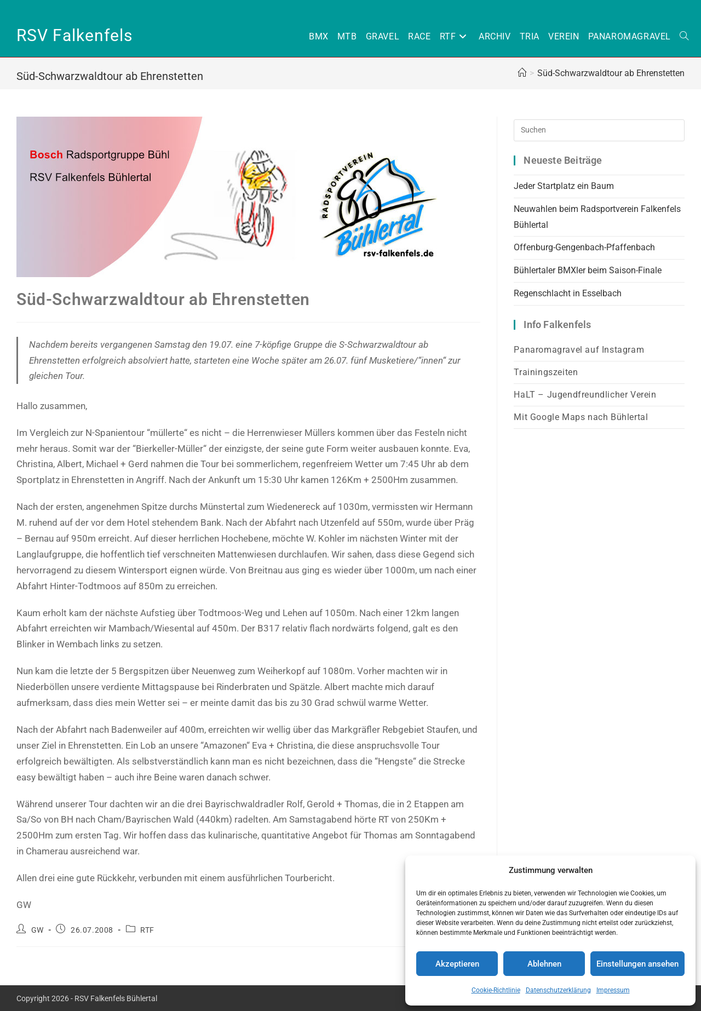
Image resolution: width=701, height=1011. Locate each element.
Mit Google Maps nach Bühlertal (581, 417)
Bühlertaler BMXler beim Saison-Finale (588, 270)
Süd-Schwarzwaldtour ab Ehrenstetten (611, 73)
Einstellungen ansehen (637, 964)
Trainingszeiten (546, 372)
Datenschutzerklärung (558, 990)
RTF (147, 930)
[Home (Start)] (522, 73)
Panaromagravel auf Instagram (579, 349)
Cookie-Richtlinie (496, 990)
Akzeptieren (457, 964)
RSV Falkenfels (74, 35)
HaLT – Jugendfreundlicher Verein (585, 394)
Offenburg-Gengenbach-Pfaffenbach (584, 247)
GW (37, 930)
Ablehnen (544, 964)
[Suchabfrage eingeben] (599, 130)
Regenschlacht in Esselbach (569, 293)
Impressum (613, 990)
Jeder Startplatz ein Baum (564, 186)
